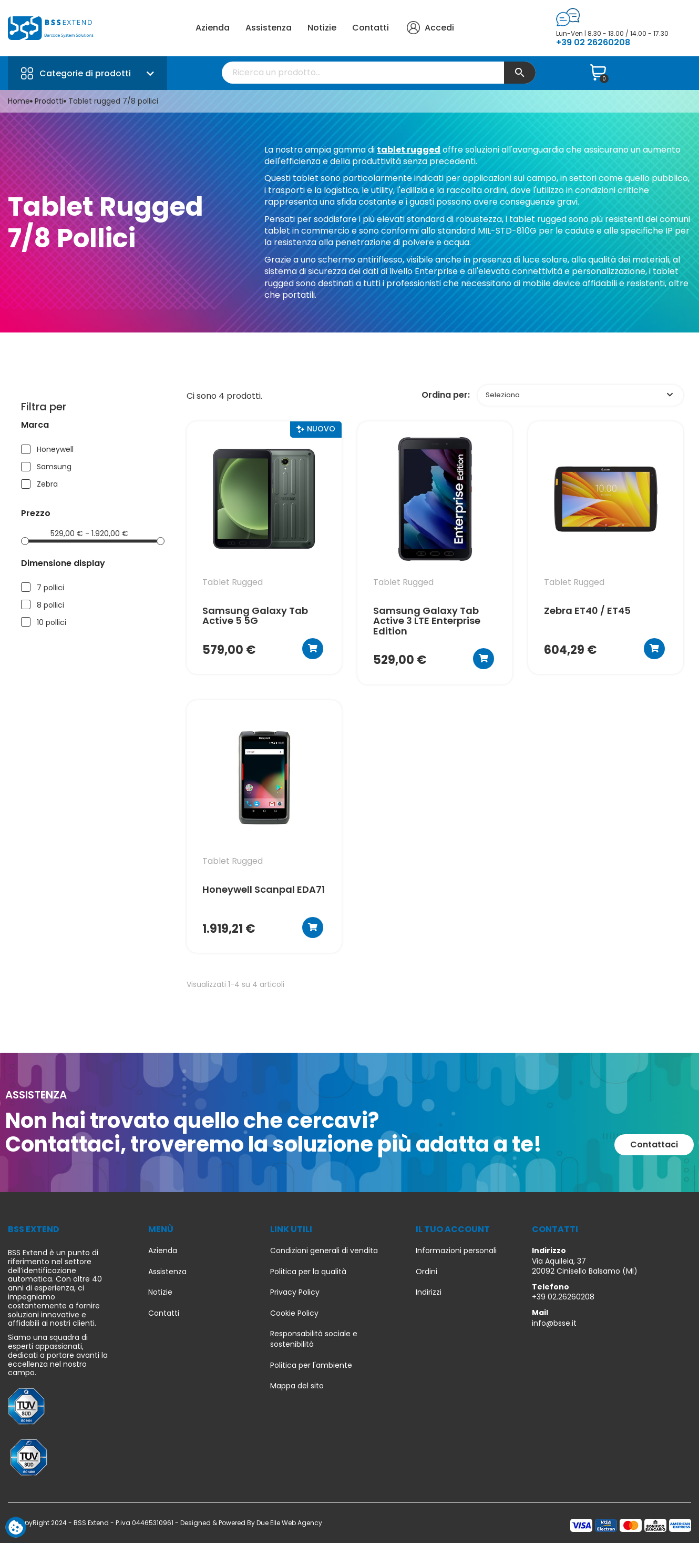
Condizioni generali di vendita (324, 1251)
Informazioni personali (456, 1251)
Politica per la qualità (308, 1272)
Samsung (54, 467)
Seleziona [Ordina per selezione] (579, 395)
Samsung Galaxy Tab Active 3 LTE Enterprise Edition (426, 621)
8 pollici (50, 605)
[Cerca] (379, 73)
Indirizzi (428, 1292)
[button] (654, 1144)
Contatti (370, 28)
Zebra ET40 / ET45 (587, 611)
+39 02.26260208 (563, 1297)
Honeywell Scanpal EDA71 (263, 890)
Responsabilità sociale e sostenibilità (313, 1339)
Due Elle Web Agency (289, 1522)
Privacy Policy (295, 1292)
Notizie (321, 28)
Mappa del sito (297, 1386)
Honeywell (55, 450)
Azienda (213, 28)
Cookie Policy (294, 1313)
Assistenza (268, 28)
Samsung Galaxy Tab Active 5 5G (255, 616)
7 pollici (50, 588)
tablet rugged (408, 150)
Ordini (426, 1272)
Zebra (47, 484)
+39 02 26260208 (593, 42)
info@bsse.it (554, 1323)
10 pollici (51, 623)
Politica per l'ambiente (311, 1365)
